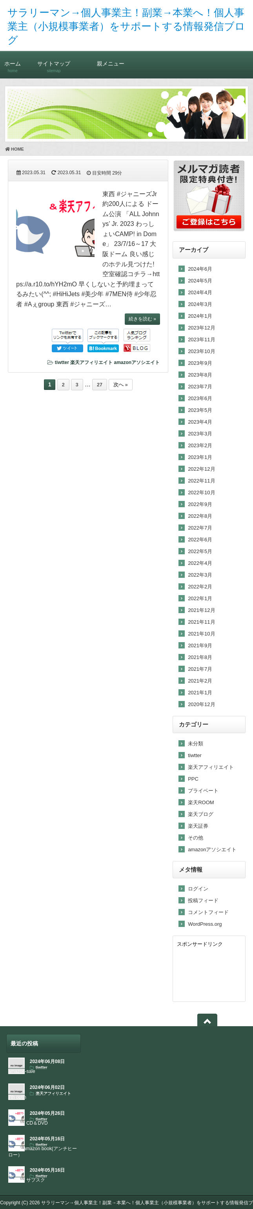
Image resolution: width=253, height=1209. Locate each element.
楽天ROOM (201, 802)
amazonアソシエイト (137, 362)
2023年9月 (200, 363)
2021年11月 (201, 622)
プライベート (203, 791)
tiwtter (62, 362)
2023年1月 (200, 457)
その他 (195, 838)
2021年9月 (200, 645)
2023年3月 (200, 434)
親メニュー (110, 63)
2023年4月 (200, 422)
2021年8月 (200, 657)
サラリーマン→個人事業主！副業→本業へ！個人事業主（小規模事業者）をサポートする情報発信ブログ (126, 26)
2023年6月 (200, 398)
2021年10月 (201, 634)
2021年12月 (201, 610)
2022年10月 (201, 492)
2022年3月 (200, 575)
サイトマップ (53, 63)
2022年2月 (200, 587)
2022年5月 (200, 551)
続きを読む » (142, 319)
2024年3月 (200, 304)
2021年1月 (200, 693)
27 (99, 385)
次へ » (120, 385)
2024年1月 (200, 316)
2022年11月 (201, 481)
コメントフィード (208, 912)
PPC (193, 779)
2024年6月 (200, 269)
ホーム (12, 63)
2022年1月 (200, 598)
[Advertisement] (209, 973)
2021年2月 (200, 681)
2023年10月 (201, 351)
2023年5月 (200, 410)
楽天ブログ (200, 814)
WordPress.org (205, 924)
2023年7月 (200, 387)
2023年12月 (201, 328)
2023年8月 (200, 375)
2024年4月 (200, 292)
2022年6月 (200, 540)
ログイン (198, 889)
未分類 (195, 744)
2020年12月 (201, 704)
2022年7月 (200, 528)
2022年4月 (200, 563)
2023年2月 (200, 445)
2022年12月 (201, 469)
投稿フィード (203, 900)
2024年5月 (200, 281)
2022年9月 (200, 504)
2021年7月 (200, 669)
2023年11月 (201, 339)
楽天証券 (198, 826)
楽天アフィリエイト (91, 362)
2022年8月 (200, 516)
